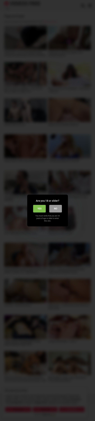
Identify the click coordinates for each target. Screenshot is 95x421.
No (55, 208)
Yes (39, 208)
